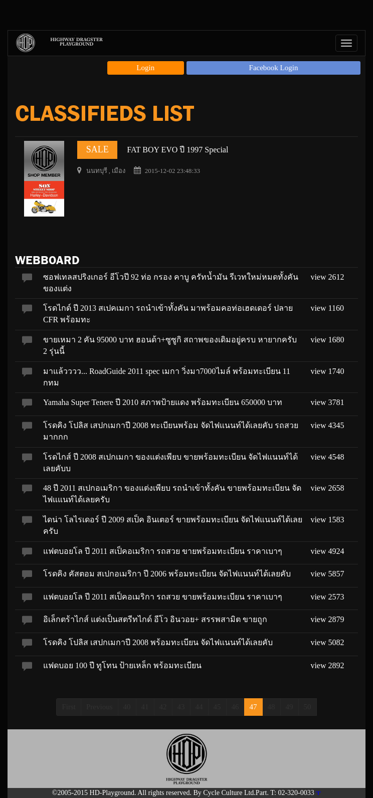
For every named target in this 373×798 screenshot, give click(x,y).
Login (145, 68)
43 (181, 707)
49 (289, 707)
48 (271, 707)
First (69, 707)
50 (307, 707)
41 (145, 707)
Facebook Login (273, 68)
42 (163, 707)
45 (217, 707)
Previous (99, 707)
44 (199, 707)
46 (235, 707)
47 (253, 707)
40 (127, 707)
